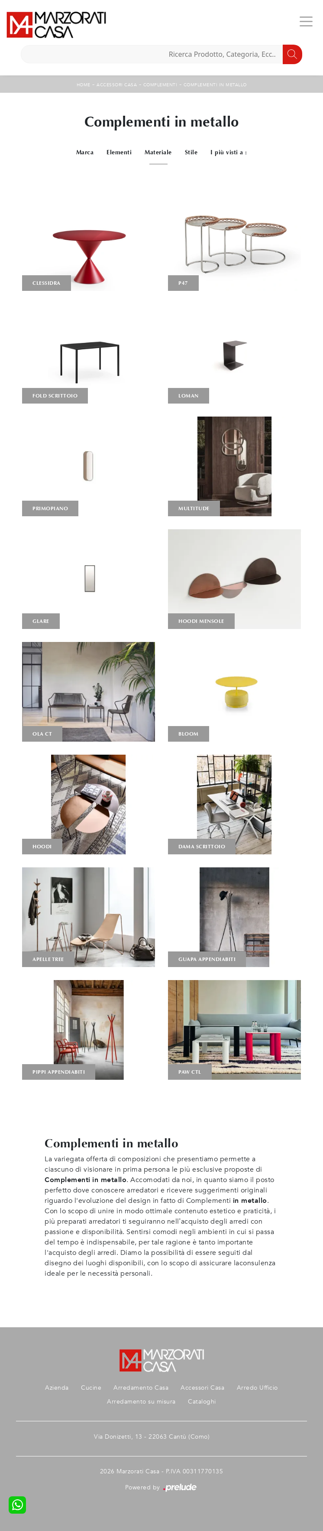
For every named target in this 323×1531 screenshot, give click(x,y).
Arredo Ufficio (257, 1388)
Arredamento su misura (141, 1401)
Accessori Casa (117, 85)
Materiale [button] (158, 152)
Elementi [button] (119, 152)
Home (83, 85)
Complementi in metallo (215, 85)
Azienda (57, 1388)
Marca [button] (85, 152)
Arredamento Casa (140, 1388)
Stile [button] (191, 152)
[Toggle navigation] (306, 21)
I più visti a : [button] (228, 152)
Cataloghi (202, 1401)
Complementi (160, 85)
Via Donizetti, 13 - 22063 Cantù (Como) (152, 1437)
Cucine (91, 1388)
